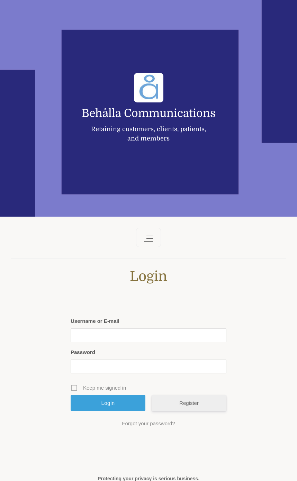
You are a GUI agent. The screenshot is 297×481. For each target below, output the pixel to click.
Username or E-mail (95, 321)
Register (189, 403)
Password (83, 352)
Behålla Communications (149, 113)
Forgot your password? (148, 423)
